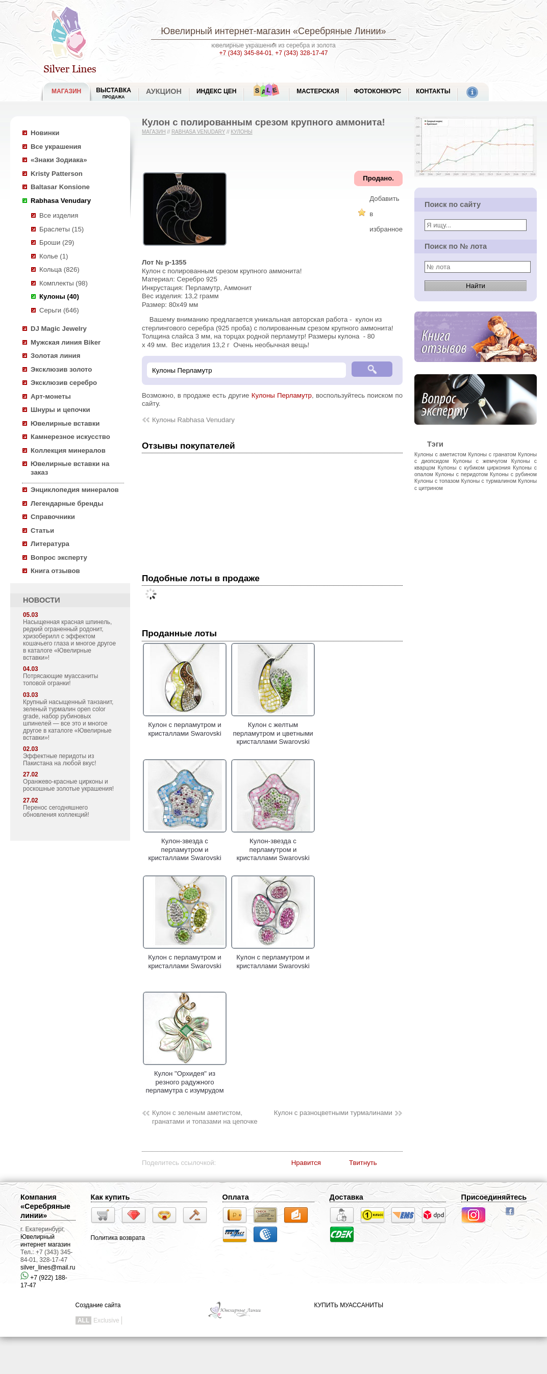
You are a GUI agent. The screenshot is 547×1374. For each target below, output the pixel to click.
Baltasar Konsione (60, 187)
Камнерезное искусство (70, 436)
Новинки (45, 133)
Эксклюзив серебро (64, 382)
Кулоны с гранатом (492, 454)
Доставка (346, 1197)
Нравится (306, 1162)
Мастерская (317, 91)
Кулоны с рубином (513, 474)
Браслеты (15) (61, 229)
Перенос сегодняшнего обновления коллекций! (56, 811)
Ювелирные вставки (65, 423)
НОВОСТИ (41, 600)
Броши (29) (56, 242)
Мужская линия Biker (66, 342)
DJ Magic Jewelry (59, 328)
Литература (50, 544)
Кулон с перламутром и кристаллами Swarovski (185, 725)
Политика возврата (118, 1237)
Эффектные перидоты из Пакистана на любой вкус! (59, 760)
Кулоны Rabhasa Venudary (193, 420)
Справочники (53, 517)
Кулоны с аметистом (440, 454)
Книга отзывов (55, 571)
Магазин (154, 132)
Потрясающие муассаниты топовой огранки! (60, 679)
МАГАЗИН (66, 91)
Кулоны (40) (59, 296)
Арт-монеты (51, 396)
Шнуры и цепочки (60, 409)
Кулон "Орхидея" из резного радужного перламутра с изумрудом (185, 1078)
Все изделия (58, 215)
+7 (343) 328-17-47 (301, 53)
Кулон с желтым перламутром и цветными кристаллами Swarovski (273, 729)
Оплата (235, 1197)
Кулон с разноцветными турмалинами (333, 1113)
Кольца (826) (59, 269)
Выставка (113, 93)
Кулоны (241, 132)
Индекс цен (216, 91)
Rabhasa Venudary (61, 200)
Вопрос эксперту (59, 557)
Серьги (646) (59, 310)
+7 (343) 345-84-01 (245, 53)
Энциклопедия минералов (75, 490)
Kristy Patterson (57, 173)
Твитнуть (363, 1162)
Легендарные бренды (67, 503)
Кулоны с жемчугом (480, 461)
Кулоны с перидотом (461, 474)
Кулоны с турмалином (489, 481)
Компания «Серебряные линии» (45, 1206)
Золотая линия (55, 355)
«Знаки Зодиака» (59, 160)
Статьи (42, 530)
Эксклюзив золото (61, 369)
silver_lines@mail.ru (48, 1267)
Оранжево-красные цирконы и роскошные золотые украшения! (68, 785)
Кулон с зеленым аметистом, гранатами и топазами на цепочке (205, 1117)
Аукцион (164, 91)
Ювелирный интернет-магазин (225, 31)
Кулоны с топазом (436, 481)
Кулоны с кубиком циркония (474, 467)
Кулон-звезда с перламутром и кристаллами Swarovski (185, 845)
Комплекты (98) (63, 283)
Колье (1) (53, 256)
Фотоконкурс (377, 91)
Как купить (110, 1197)
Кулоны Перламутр (282, 395)
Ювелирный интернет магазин (45, 1240)
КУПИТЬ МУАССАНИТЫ (348, 1305)
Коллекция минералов (68, 450)
